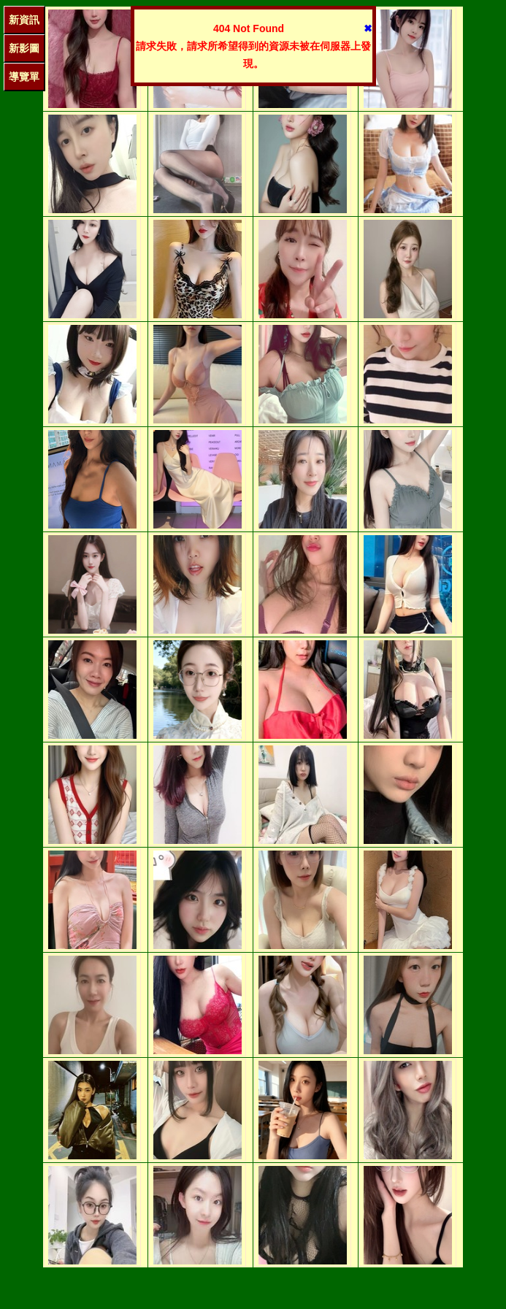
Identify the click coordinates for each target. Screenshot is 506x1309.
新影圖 (24, 48)
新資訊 (24, 20)
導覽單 (24, 76)
